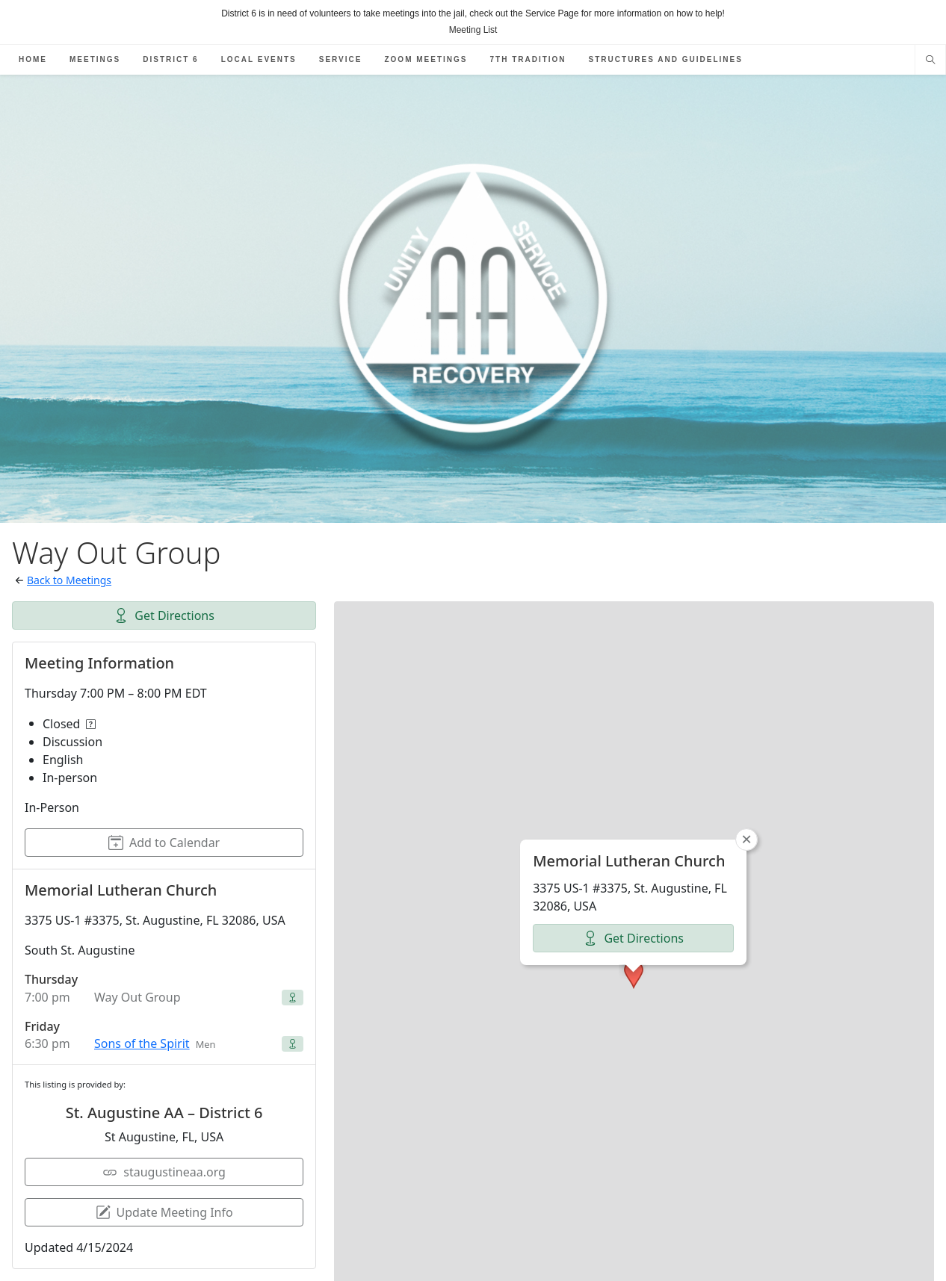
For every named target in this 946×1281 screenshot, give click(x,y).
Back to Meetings (69, 580)
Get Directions (164, 615)
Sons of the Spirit (142, 1043)
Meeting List (473, 30)
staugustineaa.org (164, 1172)
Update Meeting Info (164, 1212)
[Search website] (930, 61)
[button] (633, 935)
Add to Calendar (164, 842)
